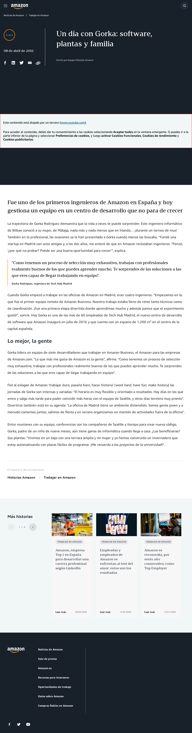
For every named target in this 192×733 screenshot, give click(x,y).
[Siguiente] (33, 527)
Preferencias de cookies (114, 712)
